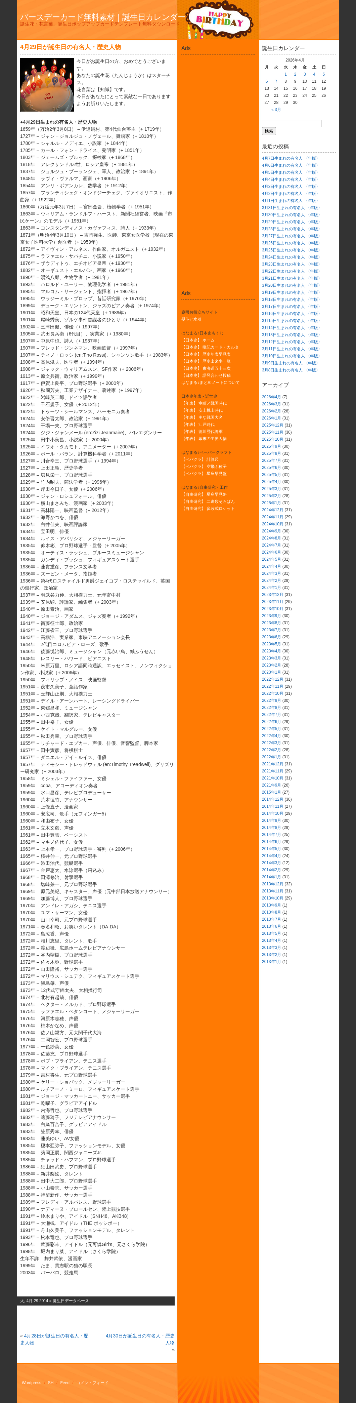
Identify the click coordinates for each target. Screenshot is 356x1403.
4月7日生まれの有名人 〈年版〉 (291, 158)
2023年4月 (271, 651)
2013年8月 (271, 912)
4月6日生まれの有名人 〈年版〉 (291, 165)
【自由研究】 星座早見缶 (204, 494)
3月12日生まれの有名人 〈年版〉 (292, 341)
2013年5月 (271, 933)
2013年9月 (271, 905)
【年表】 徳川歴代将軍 (202, 431)
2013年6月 (271, 926)
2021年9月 (271, 785)
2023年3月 (271, 658)
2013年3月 (271, 947)
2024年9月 (271, 531)
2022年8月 (271, 707)
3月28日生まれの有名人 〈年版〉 (292, 229)
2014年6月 (271, 841)
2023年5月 (271, 644)
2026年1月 (271, 418)
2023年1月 (271, 672)
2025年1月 (271, 502)
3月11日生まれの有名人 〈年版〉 (292, 349)
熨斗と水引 (191, 319)
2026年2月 (271, 411)
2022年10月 (272, 693)
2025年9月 (271, 446)
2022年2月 (271, 750)
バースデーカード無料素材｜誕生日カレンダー (102, 17)
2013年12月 (272, 884)
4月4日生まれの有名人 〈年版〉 (291, 179)
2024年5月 (271, 559)
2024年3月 (271, 573)
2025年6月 (271, 467)
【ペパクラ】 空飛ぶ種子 (204, 466)
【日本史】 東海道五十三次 (206, 368)
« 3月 (276, 109)
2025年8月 (271, 453)
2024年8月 (271, 538)
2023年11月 (272, 601)
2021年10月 (272, 778)
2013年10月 (272, 898)
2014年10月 (272, 813)
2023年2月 (271, 665)
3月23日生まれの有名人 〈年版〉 (292, 264)
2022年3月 (271, 742)
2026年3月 (271, 404)
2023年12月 (272, 594)
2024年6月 (271, 552)
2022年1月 (271, 757)
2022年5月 (271, 728)
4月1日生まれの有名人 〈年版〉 (291, 200)
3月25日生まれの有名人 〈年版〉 (292, 250)
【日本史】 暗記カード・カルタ (210, 347)
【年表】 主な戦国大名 (202, 417)
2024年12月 (272, 510)
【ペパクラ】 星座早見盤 (204, 473)
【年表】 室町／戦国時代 (204, 403)
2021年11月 (272, 771)
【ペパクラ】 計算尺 (200, 459)
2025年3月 (271, 488)
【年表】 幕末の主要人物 (204, 438)
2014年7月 (271, 834)
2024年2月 (271, 580)
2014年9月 (271, 820)
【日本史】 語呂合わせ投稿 (206, 375)
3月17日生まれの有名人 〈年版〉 (292, 306)
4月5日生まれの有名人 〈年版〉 (291, 172)
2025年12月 (272, 425)
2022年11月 (272, 686)
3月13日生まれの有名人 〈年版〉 (292, 334)
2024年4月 (271, 566)
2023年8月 (271, 622)
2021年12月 (272, 764)
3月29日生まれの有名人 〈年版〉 (292, 221)
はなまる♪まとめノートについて (210, 382)
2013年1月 (271, 961)
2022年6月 (271, 721)
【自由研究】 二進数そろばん (208, 501)
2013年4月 (271, 940)
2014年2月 (271, 870)
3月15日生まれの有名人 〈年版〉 (292, 320)
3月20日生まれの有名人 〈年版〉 (292, 285)
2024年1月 (271, 587)
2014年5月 (271, 848)
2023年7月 (271, 630)
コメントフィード (92, 1382)
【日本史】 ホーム (198, 340)
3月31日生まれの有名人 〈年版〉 (292, 207)
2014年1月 (271, 877)
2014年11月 (272, 806)
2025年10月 (272, 439)
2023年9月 (271, 615)
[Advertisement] (218, 72)
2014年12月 (272, 799)
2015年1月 (271, 792)
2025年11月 (272, 432)
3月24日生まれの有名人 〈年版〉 (292, 257)
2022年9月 (271, 700)
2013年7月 (271, 919)
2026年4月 (271, 397)
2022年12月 (272, 679)
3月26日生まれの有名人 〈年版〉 (292, 243)
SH (51, 1382)
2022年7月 (271, 714)
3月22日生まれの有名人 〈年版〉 (292, 271)
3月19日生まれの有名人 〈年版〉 (292, 292)
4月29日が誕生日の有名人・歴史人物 (70, 47)
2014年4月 (271, 855)
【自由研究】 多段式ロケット (208, 508)
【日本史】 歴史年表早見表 (206, 354)
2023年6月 (271, 637)
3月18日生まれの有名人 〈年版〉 (292, 299)
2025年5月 (271, 474)
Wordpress (31, 1382)
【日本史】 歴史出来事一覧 (206, 361)
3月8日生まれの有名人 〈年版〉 (291, 370)
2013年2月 (271, 954)
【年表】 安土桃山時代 (202, 410)
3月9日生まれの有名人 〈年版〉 (291, 363)
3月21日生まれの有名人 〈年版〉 (292, 278)
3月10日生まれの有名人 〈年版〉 (292, 356)
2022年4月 (271, 735)
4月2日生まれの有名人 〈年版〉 (291, 193)
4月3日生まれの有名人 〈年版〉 (291, 186)
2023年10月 (272, 608)
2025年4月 (271, 481)
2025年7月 (271, 460)
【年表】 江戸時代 (198, 424)
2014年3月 (271, 862)
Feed (65, 1382)
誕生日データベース (71, 1300)
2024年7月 (271, 545)
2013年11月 (272, 891)
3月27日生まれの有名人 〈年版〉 (292, 236)
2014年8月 (271, 827)
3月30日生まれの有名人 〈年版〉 (292, 214)
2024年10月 (272, 524)
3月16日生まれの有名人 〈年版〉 (292, 313)
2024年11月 (272, 517)
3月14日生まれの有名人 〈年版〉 (292, 327)
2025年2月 (271, 495)
